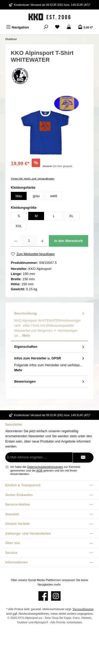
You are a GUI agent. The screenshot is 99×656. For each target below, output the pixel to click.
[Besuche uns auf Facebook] (43, 596)
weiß (53, 196)
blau (19, 196)
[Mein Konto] (69, 27)
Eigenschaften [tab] (49, 346)
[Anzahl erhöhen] (42, 241)
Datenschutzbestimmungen (45, 466)
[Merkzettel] (57, 27)
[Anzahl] (28, 241)
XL (71, 216)
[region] (49, 125)
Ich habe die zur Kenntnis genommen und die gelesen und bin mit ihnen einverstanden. (45, 470)
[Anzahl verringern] (16, 241)
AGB (39, 470)
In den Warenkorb (68, 241)
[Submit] (83, 457)
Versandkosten (82, 608)
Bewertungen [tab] (49, 381)
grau (36, 196)
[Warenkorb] (85, 27)
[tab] (49, 324)
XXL (19, 226)
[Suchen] (46, 27)
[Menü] (17, 27)
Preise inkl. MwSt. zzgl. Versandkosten (32, 178)
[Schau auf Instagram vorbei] (56, 596)
